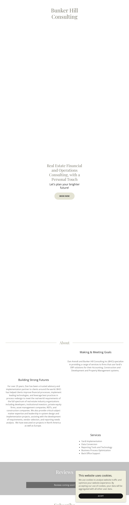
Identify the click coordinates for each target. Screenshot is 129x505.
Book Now (64, 196)
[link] (64, 18)
